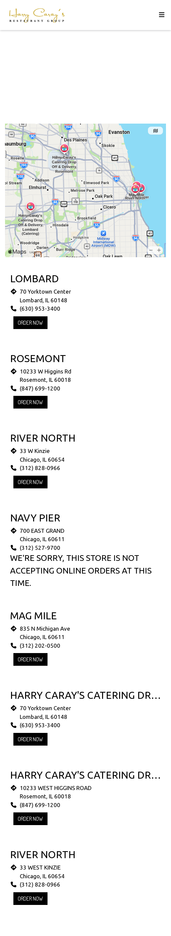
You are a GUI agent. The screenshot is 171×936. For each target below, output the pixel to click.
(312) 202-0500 (40, 645)
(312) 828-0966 (40, 468)
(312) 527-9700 (40, 547)
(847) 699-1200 (40, 388)
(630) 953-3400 (40, 308)
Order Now (30, 322)
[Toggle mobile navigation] (161, 15)
